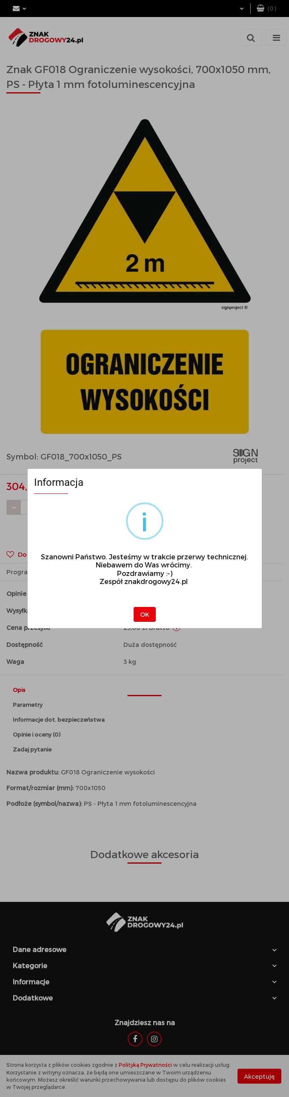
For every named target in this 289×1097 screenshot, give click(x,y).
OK (144, 614)
